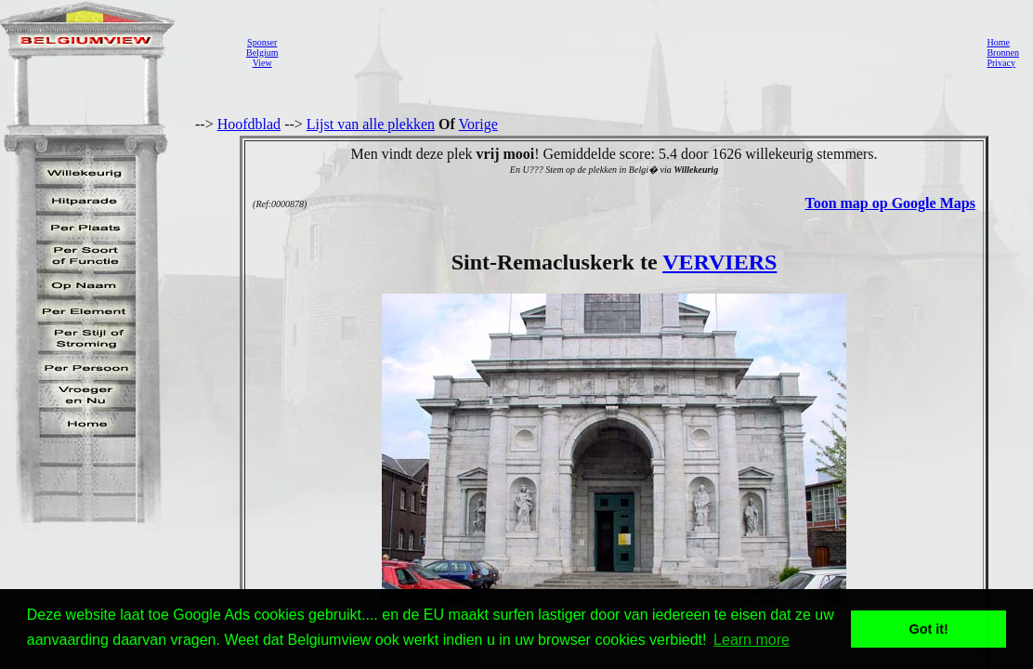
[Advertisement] (627, 52)
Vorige (478, 124)
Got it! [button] (928, 629)
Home (998, 42)
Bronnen (1002, 52)
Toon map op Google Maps (889, 203)
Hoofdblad (249, 124)
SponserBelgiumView (262, 52)
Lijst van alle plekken (371, 124)
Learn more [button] (751, 640)
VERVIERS (719, 262)
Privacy (1001, 63)
